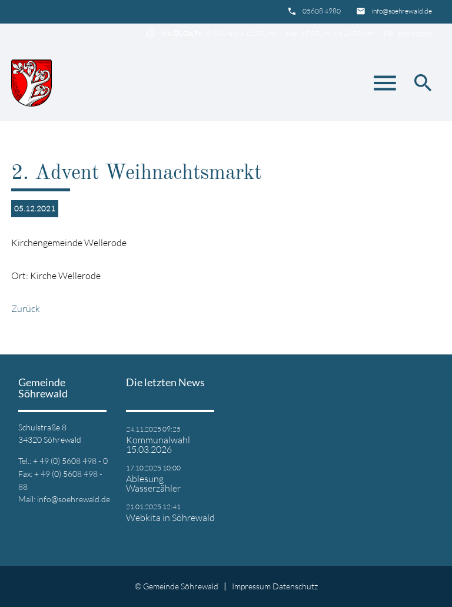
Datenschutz (295, 586)
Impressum (251, 586)
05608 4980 (322, 10)
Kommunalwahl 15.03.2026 (158, 444)
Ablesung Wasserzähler (153, 483)
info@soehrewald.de (401, 10)
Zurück (25, 308)
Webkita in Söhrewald (170, 517)
